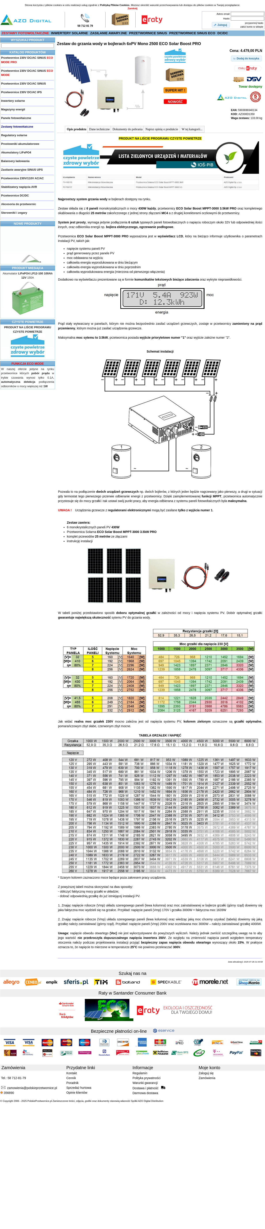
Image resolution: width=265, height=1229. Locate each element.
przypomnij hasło (254, 23)
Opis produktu (76, 129)
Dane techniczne (99, 129)
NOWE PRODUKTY (28, 223)
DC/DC (223, 33)
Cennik (71, 1078)
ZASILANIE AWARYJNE (108, 33)
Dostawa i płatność (148, 1088)
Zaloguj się (206, 1073)
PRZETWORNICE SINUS (148, 33)
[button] (221, 25)
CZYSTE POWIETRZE (27, 322)
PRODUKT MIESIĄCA (27, 268)
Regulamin (139, 1073)
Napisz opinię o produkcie (162, 129)
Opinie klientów (76, 1092)
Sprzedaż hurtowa (78, 1087)
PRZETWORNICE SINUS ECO (192, 33)
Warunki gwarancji (145, 1083)
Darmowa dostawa (145, 1093)
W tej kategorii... (192, 129)
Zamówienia (207, 1078)
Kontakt (71, 1073)
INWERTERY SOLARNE (69, 33)
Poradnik (72, 1083)
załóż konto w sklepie (251, 26)
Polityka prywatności (146, 1078)
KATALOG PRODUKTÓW (27, 52)
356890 (7, 1093)
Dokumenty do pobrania (128, 129)
